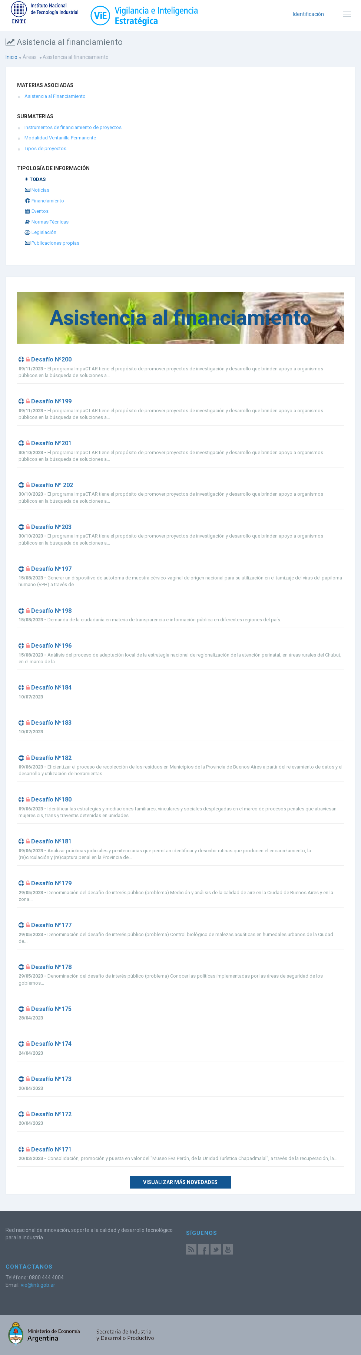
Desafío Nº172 (51, 1114)
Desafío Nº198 (51, 610)
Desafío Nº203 (51, 527)
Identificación (308, 14)
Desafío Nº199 (51, 401)
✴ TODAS (35, 179)
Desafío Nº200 (51, 359)
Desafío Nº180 (51, 799)
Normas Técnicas (46, 222)
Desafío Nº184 (51, 687)
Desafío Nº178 (51, 967)
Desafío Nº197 (51, 568)
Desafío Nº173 (51, 1079)
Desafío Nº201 (51, 443)
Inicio (11, 57)
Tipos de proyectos (45, 148)
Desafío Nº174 (51, 1043)
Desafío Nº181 (51, 841)
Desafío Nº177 (51, 925)
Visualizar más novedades (180, 1182)
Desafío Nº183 (51, 722)
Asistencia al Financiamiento (55, 96)
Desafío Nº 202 (52, 485)
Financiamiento (44, 201)
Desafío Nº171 (51, 1149)
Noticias (36, 190)
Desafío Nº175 (51, 1008)
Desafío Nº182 (51, 757)
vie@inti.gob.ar (38, 1285)
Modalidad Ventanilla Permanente (60, 138)
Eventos (36, 211)
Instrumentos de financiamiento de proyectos (73, 127)
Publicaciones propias (51, 243)
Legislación (40, 232)
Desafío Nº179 (51, 883)
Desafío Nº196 (51, 645)
